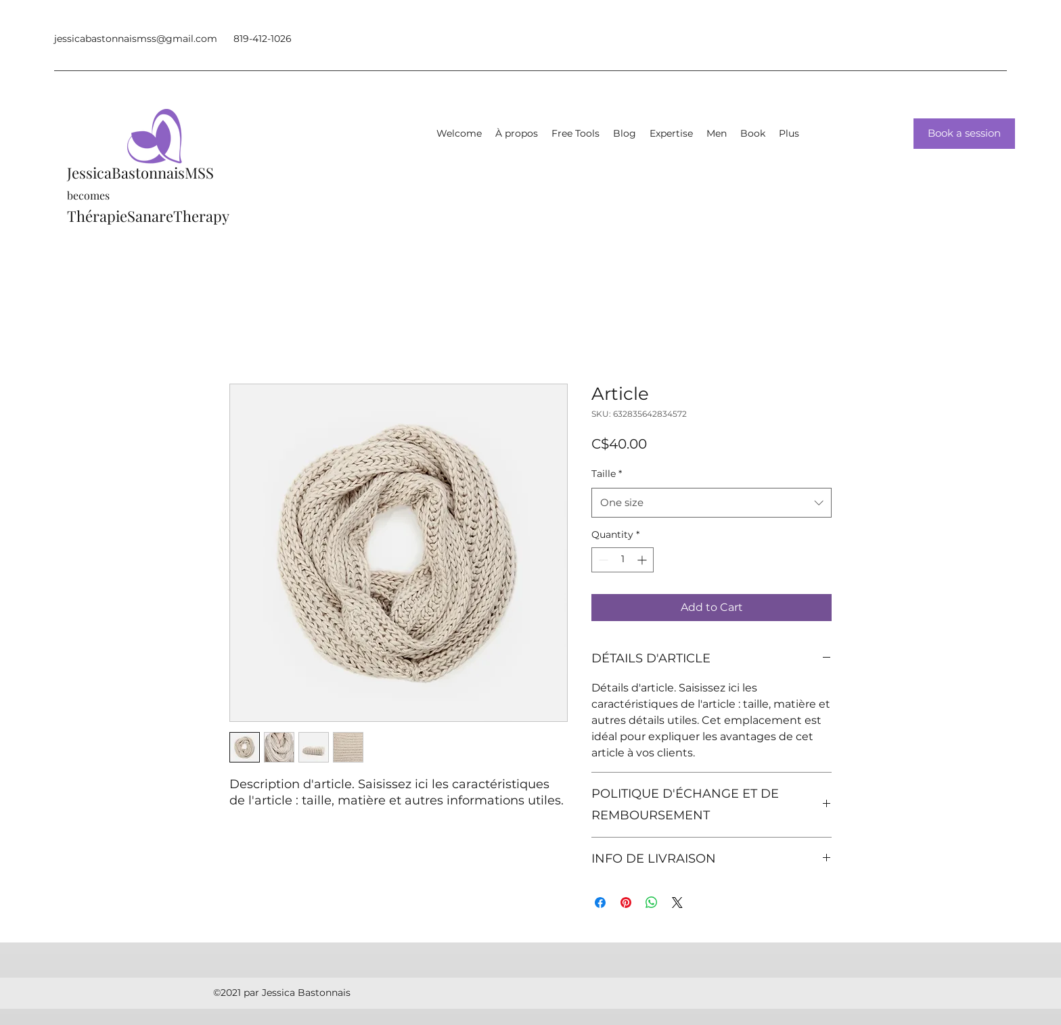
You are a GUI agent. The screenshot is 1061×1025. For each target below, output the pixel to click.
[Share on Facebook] (600, 902)
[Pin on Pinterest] (626, 902)
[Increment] (643, 560)
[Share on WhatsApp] (652, 902)
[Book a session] (964, 133)
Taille (606, 474)
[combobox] (711, 503)
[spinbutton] (622, 560)
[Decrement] (601, 560)
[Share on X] (677, 902)
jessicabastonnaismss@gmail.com (135, 38)
